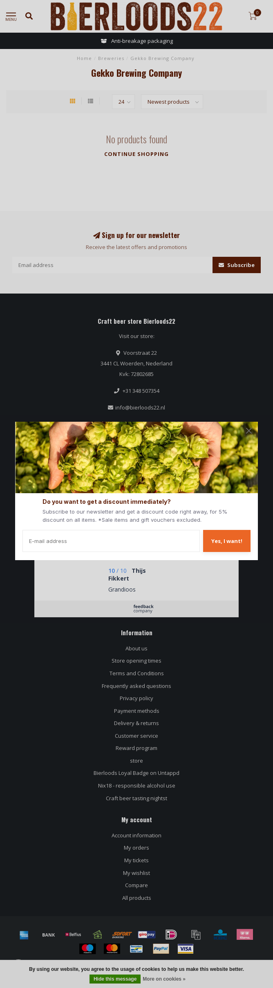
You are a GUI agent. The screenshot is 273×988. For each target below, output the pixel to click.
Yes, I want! (226, 541)
